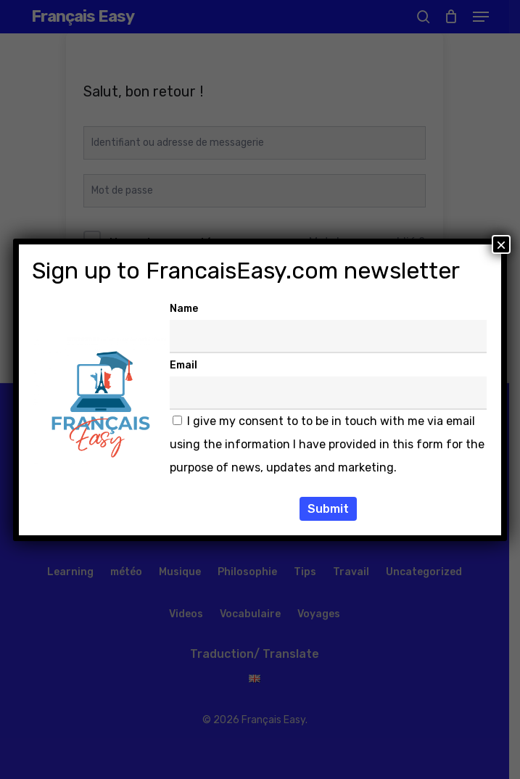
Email (183, 365)
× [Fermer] (501, 244)
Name (184, 308)
